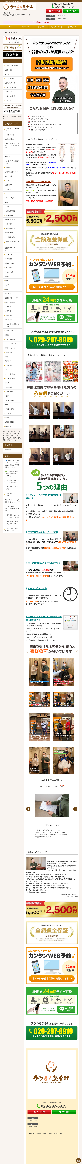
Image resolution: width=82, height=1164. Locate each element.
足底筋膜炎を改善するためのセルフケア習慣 (12, 516)
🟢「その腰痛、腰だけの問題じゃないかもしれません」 (12, 474)
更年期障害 (8, 185)
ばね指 (7, 383)
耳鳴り (7, 206)
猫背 (6, 357)
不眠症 (7, 193)
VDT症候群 (8, 267)
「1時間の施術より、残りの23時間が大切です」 (12, 509)
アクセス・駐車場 (56, 27)
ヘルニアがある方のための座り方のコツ (12, 523)
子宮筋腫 (8, 189)
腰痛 (6, 280)
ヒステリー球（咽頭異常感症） (12, 162)
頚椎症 (7, 289)
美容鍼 (7, 417)
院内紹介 (8, 74)
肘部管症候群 (9, 400)
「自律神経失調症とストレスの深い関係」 (12, 481)
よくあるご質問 (10, 96)
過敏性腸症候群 (10, 219)
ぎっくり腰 (8, 365)
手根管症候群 (9, 330)
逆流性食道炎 (9, 232)
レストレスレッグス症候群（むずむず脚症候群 (12, 146)
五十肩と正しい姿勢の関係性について (12, 529)
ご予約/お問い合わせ (11, 65)
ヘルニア (8, 306)
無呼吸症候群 (9, 215)
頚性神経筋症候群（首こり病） (12, 242)
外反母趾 (8, 311)
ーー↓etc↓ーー (9, 413)
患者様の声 (25, 27)
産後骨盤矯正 (9, 422)
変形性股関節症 (10, 374)
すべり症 (8, 293)
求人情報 (8, 100)
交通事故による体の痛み (12, 129)
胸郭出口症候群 (10, 302)
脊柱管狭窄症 (9, 409)
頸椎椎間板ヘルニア (11, 298)
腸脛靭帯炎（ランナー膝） (12, 249)
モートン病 (8, 370)
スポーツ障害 (9, 391)
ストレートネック (10, 343)
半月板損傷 (8, 254)
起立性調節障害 (10, 228)
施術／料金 (41, 27)
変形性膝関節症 (10, 339)
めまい (7, 202)
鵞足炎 (7, 335)
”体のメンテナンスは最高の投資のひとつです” (12, 501)
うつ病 (7, 152)
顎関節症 (8, 361)
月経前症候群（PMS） (12, 172)
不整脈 (7, 180)
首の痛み (8, 285)
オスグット (8, 319)
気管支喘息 (8, 167)
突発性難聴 (8, 224)
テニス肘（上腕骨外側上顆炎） (12, 325)
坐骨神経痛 (8, 387)
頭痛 (6, 404)
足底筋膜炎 (8, 315)
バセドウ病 (8, 176)
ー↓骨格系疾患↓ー (10, 237)
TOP (10, 27)
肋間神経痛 (8, 352)
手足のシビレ (9, 272)
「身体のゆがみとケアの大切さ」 (12, 488)
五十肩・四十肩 (10, 348)
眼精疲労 (8, 156)
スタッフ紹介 (9, 78)
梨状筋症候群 (9, 263)
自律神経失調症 (10, 211)
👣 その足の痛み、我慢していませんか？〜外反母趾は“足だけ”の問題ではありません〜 (12, 464)
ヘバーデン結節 (10, 378)
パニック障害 (9, 198)
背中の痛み (8, 259)
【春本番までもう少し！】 (11, 494)
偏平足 (7, 396)
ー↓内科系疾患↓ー (10, 135)
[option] (51, 814)
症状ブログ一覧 (71, 27)
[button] (28, 809)
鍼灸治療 (8, 426)
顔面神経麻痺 (9, 139)
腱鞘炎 (7, 276)
